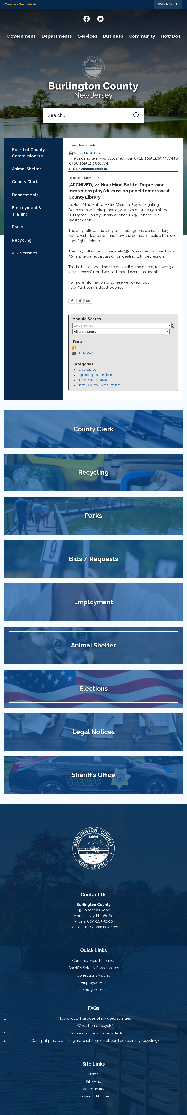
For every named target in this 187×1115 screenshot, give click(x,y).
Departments (25, 194)
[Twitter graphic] (100, 18)
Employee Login (93, 990)
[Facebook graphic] (86, 18)
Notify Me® (85, 353)
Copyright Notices (94, 1096)
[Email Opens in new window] (88, 301)
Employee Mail (93, 982)
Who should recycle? (95, 1026)
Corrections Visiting (93, 975)
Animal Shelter (26, 168)
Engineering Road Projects (95, 375)
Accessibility (93, 1089)
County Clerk (25, 181)
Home (72, 145)
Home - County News (92, 380)
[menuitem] (21, 36)
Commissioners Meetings (93, 960)
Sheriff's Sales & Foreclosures (93, 968)
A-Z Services (24, 253)
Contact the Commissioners (93, 927)
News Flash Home (89, 153)
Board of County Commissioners (28, 152)
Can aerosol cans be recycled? (95, 1033)
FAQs (93, 1008)
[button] (136, 115)
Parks (17, 227)
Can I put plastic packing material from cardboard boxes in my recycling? (95, 1040)
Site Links (93, 1064)
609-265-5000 (100, 921)
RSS (80, 348)
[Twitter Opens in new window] (80, 301)
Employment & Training (26, 210)
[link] (168, 4)
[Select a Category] (121, 331)
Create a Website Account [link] (25, 4)
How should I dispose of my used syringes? (95, 1018)
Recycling (22, 240)
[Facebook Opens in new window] (71, 301)
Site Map (93, 1081)
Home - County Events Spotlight (99, 385)
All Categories (87, 369)
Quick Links (93, 950)
